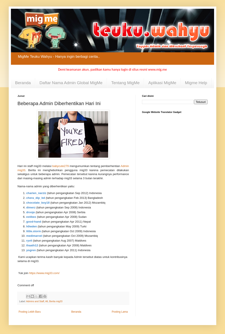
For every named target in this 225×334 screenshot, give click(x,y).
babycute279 (60, 166)
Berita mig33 (55, 301)
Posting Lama (120, 311)
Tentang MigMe (125, 82)
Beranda (23, 82)
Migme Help (196, 82)
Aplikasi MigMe (162, 82)
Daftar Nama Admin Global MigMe (71, 82)
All (46, 301)
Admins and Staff (35, 301)
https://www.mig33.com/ (44, 273)
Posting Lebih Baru (30, 311)
